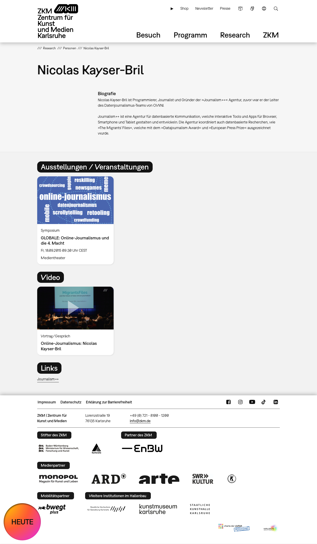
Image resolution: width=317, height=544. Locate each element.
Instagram (240, 402)
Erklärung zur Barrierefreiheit (109, 402)
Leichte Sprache (240, 8)
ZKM (271, 35)
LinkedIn (276, 402)
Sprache (264, 8)
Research (235, 35)
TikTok (264, 402)
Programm (190, 35)
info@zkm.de (140, 421)
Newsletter (204, 8)
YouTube (252, 402)
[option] (77, 220)
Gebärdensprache (252, 8)
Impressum (47, 402)
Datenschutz (70, 402)
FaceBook (228, 402)
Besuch (148, 35)
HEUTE (22, 521)
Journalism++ (48, 379)
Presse (225, 8)
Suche (276, 8)
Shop (184, 8)
